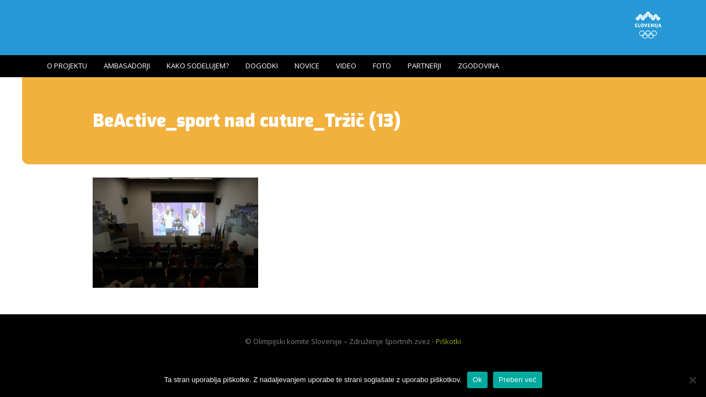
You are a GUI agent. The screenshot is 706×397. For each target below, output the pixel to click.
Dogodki (261, 66)
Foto (382, 66)
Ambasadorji (127, 66)
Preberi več (518, 379)
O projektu (67, 66)
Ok (477, 379)
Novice (307, 66)
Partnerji (424, 66)
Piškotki (448, 341)
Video (346, 66)
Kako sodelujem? (198, 66)
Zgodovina (478, 66)
